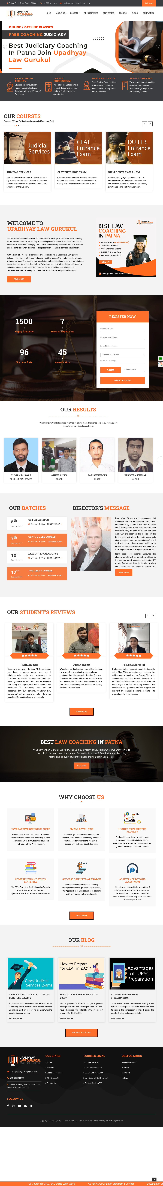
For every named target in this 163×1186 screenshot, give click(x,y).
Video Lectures (91, 13)
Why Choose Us (52, 1091)
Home (48, 13)
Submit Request (122, 393)
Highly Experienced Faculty (132, 843)
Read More (19, 292)
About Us (60, 13)
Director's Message (53, 1086)
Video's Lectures (129, 1075)
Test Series (108, 13)
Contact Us (148, 13)
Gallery (125, 1081)
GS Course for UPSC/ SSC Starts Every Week (78, 1183)
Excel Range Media (114, 1133)
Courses (74, 13)
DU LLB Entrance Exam (93, 1086)
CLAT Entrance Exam (92, 1081)
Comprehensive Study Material (30, 893)
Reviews (126, 1086)
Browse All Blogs (81, 1046)
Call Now (149, 3)
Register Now (54, 537)
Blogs (135, 13)
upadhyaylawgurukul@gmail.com (76, 3)
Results (123, 13)
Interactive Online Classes (30, 842)
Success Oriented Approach (81, 892)
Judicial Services (91, 1075)
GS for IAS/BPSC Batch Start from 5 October (138, 1183)
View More (81, 724)
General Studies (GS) (92, 1096)
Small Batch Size (81, 842)
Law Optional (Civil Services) (95, 1091)
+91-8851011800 (50, 3)
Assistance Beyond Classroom (132, 893)
